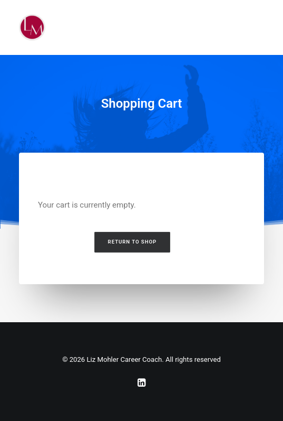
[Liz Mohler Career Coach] (32, 27)
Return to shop (132, 242)
